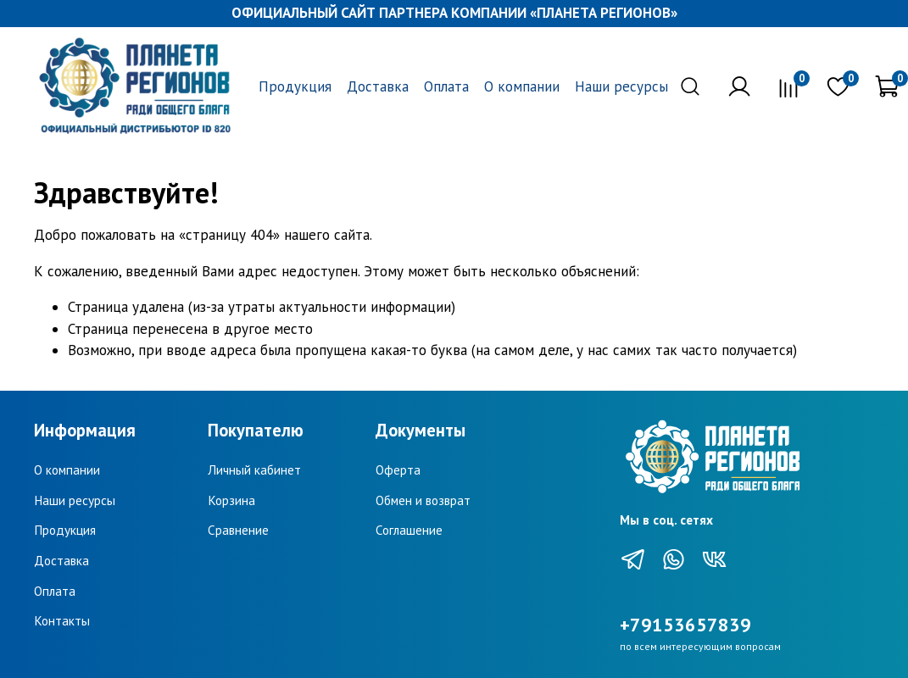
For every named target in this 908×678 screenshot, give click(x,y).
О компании (522, 86)
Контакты (62, 620)
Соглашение (409, 529)
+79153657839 (685, 624)
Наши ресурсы (621, 86)
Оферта (398, 469)
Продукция (295, 86)
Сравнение (238, 529)
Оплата (446, 86)
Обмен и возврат (423, 500)
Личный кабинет (254, 469)
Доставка (378, 86)
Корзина (231, 500)
